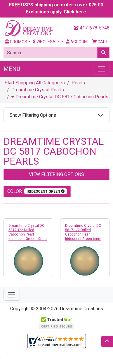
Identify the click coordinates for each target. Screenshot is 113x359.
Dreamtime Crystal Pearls (37, 90)
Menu (12, 68)
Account (77, 41)
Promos (16, 41)
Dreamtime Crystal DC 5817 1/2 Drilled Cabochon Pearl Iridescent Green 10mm (27, 232)
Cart (100, 41)
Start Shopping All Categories (35, 83)
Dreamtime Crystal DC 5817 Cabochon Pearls (59, 97)
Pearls (78, 83)
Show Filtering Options (33, 115)
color (37, 191)
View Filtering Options (56, 174)
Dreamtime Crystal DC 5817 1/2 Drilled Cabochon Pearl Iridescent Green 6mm (83, 232)
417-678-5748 (91, 28)
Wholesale (46, 41)
